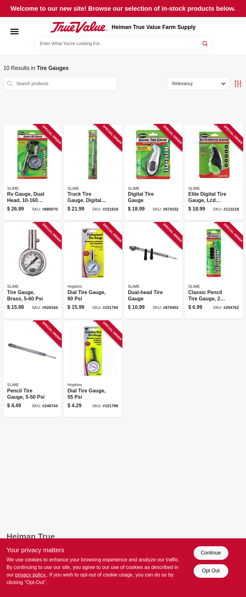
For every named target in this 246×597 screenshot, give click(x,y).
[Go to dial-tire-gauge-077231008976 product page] (93, 369)
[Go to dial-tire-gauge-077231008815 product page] (93, 271)
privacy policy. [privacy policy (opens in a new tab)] (30, 574)
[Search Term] (123, 43)
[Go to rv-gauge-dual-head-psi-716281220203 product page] (32, 173)
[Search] (205, 43)
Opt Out (211, 570)
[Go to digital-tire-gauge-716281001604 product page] (153, 173)
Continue (211, 552)
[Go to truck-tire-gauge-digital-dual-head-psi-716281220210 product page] (93, 173)
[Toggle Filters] (238, 83)
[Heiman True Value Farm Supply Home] (78, 27)
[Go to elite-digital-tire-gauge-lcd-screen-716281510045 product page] (213, 173)
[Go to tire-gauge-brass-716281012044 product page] (32, 271)
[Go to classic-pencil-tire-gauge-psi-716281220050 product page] (213, 271)
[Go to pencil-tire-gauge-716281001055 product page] (32, 369)
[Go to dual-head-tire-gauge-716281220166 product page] (153, 271)
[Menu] (14, 31)
